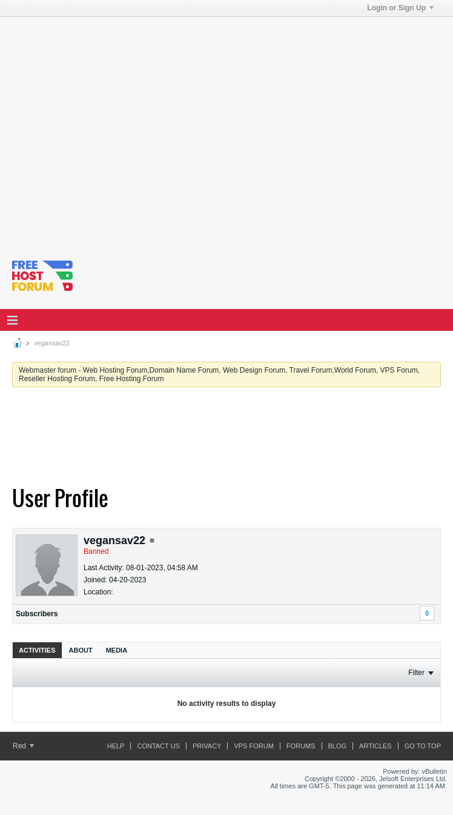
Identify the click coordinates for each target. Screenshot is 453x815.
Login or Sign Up (400, 8)
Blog (337, 746)
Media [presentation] (116, 650)
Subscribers (37, 614)
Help (116, 746)
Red (23, 746)
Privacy (207, 746)
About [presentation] (81, 650)
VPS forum (253, 746)
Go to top (423, 746)
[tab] (37, 650)
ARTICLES (375, 746)
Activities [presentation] (37, 650)
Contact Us (158, 746)
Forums (301, 746)
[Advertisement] (113, 130)
